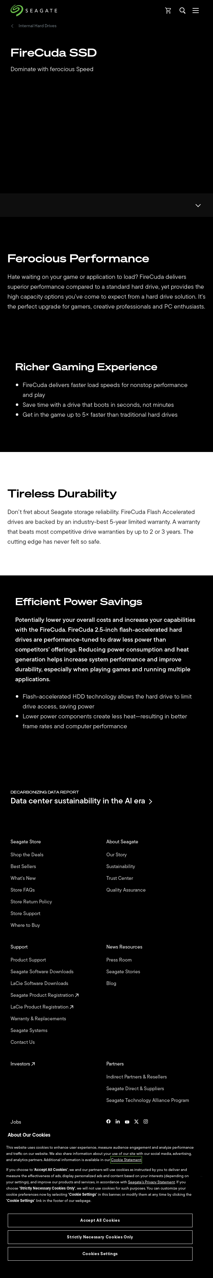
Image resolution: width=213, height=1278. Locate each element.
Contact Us (23, 1042)
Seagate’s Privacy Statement (151, 1182)
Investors (23, 1064)
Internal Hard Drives (37, 26)
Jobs (16, 1122)
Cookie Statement (126, 1160)
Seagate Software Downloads (43, 972)
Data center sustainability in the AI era (81, 801)
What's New (24, 878)
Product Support (29, 960)
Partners (115, 1064)
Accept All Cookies (100, 1220)
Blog (112, 983)
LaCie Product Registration (42, 1007)
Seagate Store (26, 842)
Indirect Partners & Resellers (137, 1077)
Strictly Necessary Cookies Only (100, 1237)
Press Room (119, 960)
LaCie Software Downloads (40, 983)
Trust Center (120, 878)
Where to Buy (26, 925)
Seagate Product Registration (45, 995)
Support (20, 947)
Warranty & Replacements (39, 1019)
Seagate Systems (30, 1030)
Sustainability (121, 867)
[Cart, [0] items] (168, 10)
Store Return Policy (32, 902)
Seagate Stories (123, 972)
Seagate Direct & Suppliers (135, 1089)
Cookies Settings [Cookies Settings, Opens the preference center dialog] (100, 1253)
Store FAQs (23, 890)
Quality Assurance (126, 890)
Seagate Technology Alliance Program (148, 1100)
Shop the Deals (28, 855)
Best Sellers (24, 867)
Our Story (117, 855)
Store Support (26, 914)
